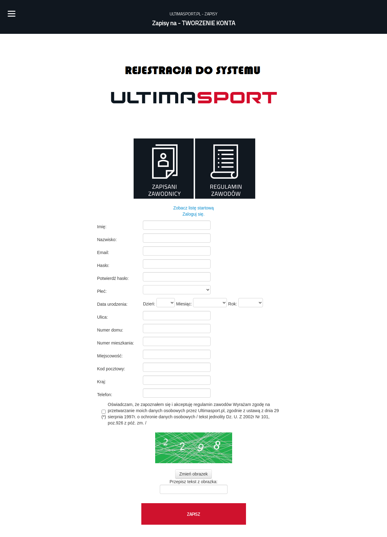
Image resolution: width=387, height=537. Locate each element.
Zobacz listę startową (193, 207)
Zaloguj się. (194, 214)
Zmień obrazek (193, 473)
